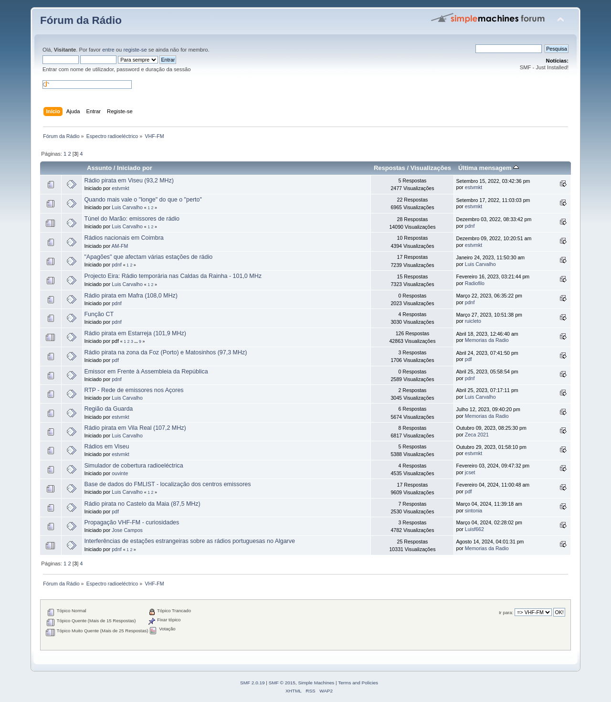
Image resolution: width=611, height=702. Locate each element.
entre (108, 50)
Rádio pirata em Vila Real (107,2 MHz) (135, 428)
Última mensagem (488, 167)
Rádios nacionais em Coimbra (123, 237)
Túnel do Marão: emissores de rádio (131, 218)
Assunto (99, 167)
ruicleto (473, 321)
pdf (115, 360)
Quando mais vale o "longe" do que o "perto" (142, 199)
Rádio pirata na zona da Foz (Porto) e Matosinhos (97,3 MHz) (165, 352)
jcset (470, 472)
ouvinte (120, 473)
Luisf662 (474, 529)
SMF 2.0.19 (252, 682)
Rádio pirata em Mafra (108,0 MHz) (130, 295)
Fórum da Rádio (81, 20)
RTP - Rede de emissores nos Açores (133, 390)
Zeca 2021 (477, 434)
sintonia (474, 510)
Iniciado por (134, 167)
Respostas (389, 167)
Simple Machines (316, 682)
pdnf (470, 226)
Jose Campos (127, 530)
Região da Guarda (108, 408)
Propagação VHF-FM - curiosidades (131, 522)
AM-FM (120, 246)
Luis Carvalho (127, 207)
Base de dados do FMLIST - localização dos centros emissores (167, 484)
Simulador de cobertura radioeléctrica (133, 465)
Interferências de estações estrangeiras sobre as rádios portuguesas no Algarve (189, 541)
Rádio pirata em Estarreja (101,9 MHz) (135, 333)
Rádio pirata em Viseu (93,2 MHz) (129, 180)
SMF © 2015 (282, 682)
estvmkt (120, 188)
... (136, 341)
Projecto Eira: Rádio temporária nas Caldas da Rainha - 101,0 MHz (172, 276)
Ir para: (506, 612)
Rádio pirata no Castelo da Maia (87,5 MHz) (142, 503)
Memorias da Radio (487, 340)
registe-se (135, 50)
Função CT (99, 314)
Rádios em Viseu (106, 446)
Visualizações (431, 167)
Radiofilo (475, 283)
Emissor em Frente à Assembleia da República (146, 371)
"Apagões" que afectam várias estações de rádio (148, 257)
